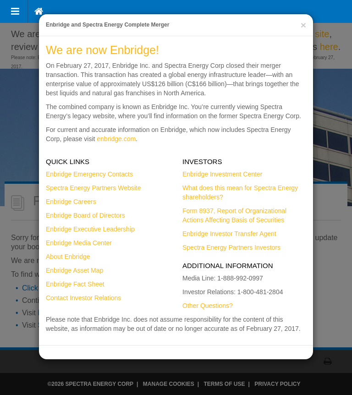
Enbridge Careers (71, 201)
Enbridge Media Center (79, 243)
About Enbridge (68, 256)
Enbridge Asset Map (74, 270)
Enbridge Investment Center (222, 174)
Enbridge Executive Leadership (90, 229)
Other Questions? (207, 305)
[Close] (303, 25)
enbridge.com (116, 139)
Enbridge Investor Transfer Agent (229, 233)
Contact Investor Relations (83, 298)
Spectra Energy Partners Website (93, 188)
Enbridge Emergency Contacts (89, 174)
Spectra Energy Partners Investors (231, 247)
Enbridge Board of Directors (85, 215)
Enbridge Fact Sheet (75, 284)
